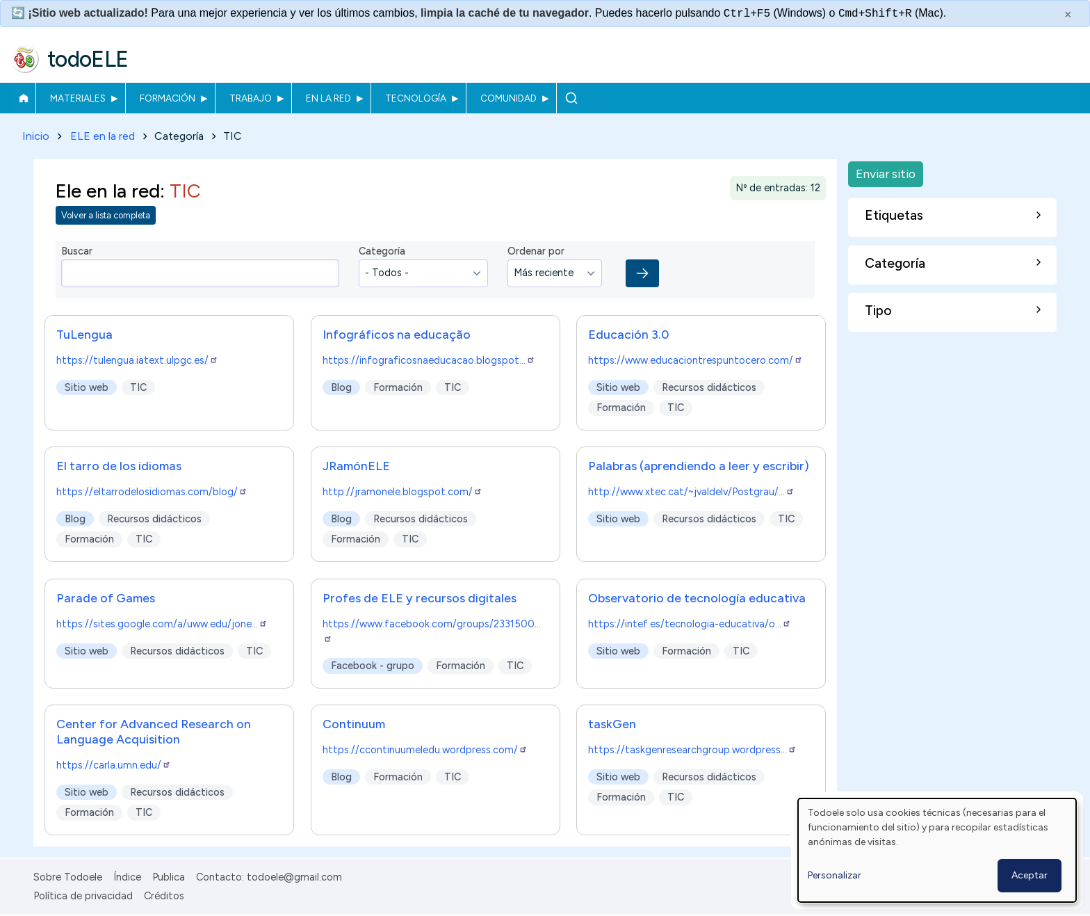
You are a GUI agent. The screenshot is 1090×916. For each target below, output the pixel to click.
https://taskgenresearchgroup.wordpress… (692, 750)
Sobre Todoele (67, 877)
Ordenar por (535, 252)
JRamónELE (356, 466)
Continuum (354, 724)
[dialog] (937, 850)
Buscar (571, 98)
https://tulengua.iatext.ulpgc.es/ (137, 360)
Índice (127, 877)
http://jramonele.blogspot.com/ (402, 492)
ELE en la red (102, 136)
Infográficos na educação (397, 334)
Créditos (164, 896)
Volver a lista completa (105, 216)
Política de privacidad (83, 896)
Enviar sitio (886, 173)
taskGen (612, 724)
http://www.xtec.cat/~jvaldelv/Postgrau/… (691, 492)
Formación (167, 98)
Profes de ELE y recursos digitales (419, 597)
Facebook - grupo (372, 665)
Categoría (382, 252)
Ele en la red (108, 190)
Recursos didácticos (709, 387)
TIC (138, 387)
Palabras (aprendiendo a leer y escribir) (698, 466)
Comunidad (508, 98)
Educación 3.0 (628, 334)
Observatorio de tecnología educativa (697, 597)
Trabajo (250, 98)
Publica (168, 877)
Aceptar (1029, 875)
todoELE (88, 59)
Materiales (78, 98)
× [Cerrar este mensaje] (1068, 15)
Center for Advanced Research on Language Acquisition (153, 732)
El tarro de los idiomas (118, 466)
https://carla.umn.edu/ (113, 766)
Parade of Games (105, 597)
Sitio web (86, 387)
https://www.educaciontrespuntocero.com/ (695, 360)
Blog (341, 387)
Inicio (23, 98)
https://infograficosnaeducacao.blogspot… (429, 360)
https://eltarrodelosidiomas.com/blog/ (151, 492)
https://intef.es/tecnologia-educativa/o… (689, 624)
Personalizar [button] (834, 875)
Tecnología (415, 98)
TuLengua (84, 334)
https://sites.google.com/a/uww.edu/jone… (162, 624)
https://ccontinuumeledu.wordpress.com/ (425, 750)
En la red (328, 98)
